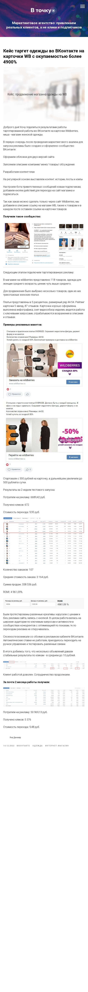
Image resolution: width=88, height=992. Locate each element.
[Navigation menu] (82, 6)
